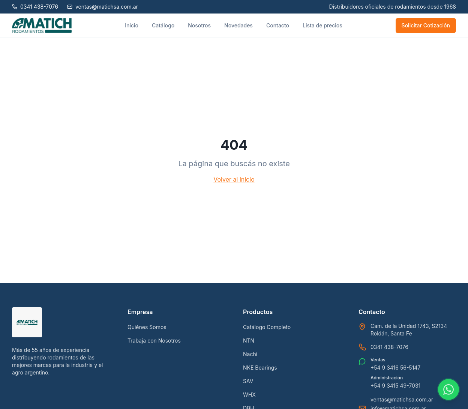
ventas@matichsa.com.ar (401, 399)
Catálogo (163, 25)
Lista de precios (322, 25)
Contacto (277, 25)
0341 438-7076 (389, 347)
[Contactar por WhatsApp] (448, 389)
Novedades (238, 25)
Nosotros (199, 25)
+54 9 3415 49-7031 (395, 385)
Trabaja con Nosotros (154, 340)
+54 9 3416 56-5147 (395, 367)
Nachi (250, 354)
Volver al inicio (233, 179)
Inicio (131, 25)
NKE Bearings (260, 367)
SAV (248, 381)
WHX (249, 394)
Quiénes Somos (147, 327)
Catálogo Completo (267, 327)
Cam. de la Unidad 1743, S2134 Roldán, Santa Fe (408, 330)
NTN (248, 340)
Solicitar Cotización (426, 25)
